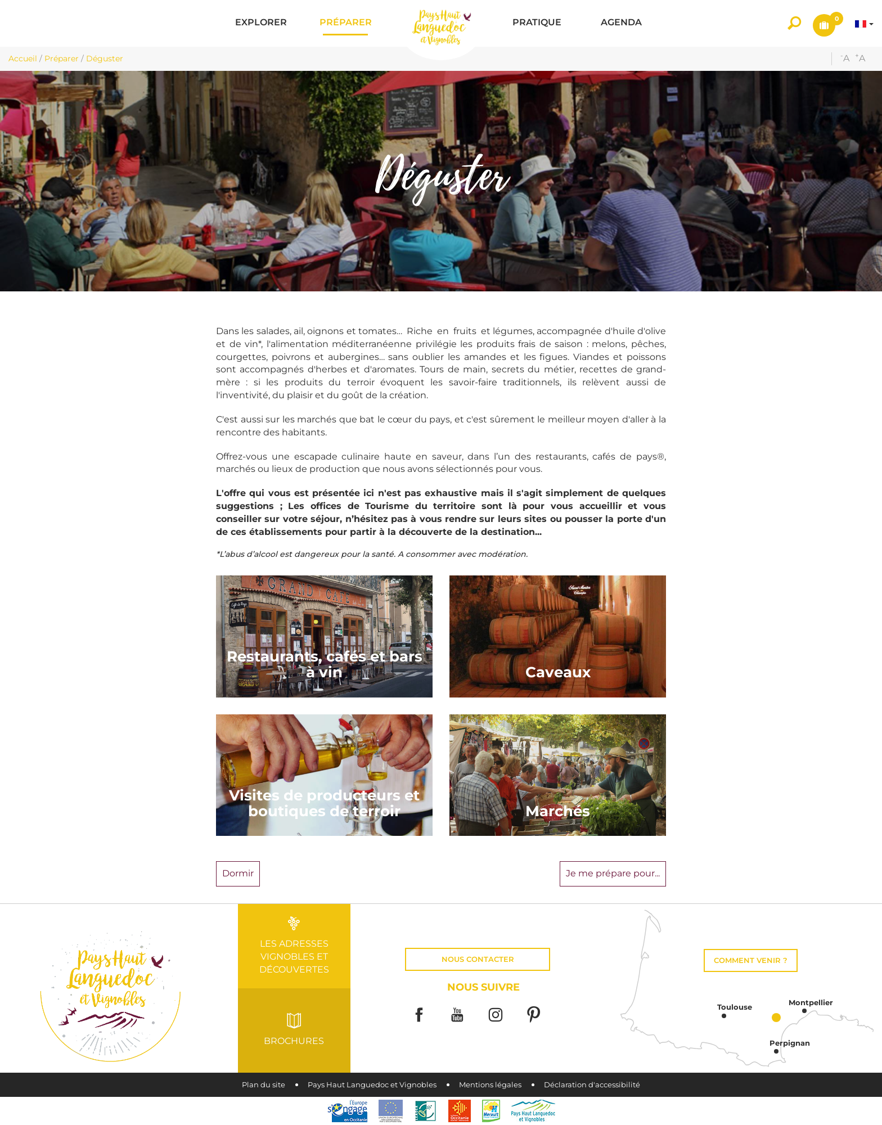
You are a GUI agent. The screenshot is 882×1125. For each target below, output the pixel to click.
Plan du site (263, 1085)
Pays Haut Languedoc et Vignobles (372, 1085)
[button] (261, 23)
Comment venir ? (751, 960)
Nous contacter (478, 959)
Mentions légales (490, 1085)
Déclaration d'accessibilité (592, 1085)
